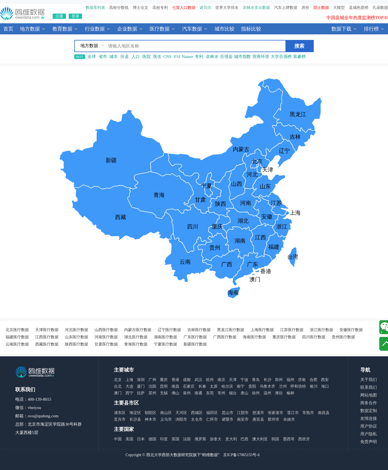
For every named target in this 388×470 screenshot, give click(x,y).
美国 (129, 439)
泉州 (187, 393)
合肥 (313, 380)
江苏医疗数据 (291, 330)
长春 (202, 386)
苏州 (152, 393)
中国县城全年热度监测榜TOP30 (357, 18)
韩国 (275, 439)
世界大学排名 (227, 8)
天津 (233, 380)
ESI (177, 56)
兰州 (283, 386)
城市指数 (242, 56)
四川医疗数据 (313, 337)
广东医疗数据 (195, 337)
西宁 (129, 393)
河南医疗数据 (106, 337)
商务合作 (368, 403)
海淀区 (135, 413)
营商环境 (260, 56)
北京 (118, 380)
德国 (152, 439)
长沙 (267, 380)
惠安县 (258, 419)
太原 (214, 386)
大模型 (339, 8)
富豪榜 (299, 56)
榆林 (290, 393)
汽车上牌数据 (285, 8)
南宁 (240, 386)
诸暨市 (227, 419)
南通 (198, 393)
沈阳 (152, 386)
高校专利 (160, 8)
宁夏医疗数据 (165, 344)
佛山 (175, 393)
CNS (167, 56)
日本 (141, 439)
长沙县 (135, 419)
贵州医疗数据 (343, 337)
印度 (164, 439)
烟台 (233, 393)
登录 (75, 16)
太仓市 (197, 419)
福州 (290, 380)
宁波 (244, 380)
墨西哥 (289, 439)
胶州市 (273, 419)
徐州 (256, 393)
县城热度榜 (358, 8)
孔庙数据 (380, 8)
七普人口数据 (183, 8)
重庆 (164, 380)
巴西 (244, 439)
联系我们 (368, 387)
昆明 (164, 386)
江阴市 (243, 413)
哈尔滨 (227, 386)
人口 (135, 56)
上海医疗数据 (262, 330)
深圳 (141, 380)
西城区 (197, 413)
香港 (175, 380)
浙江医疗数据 (321, 330)
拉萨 (141, 393)
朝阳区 (150, 413)
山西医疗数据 (106, 330)
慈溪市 (258, 413)
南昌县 (324, 413)
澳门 (118, 393)
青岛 (256, 380)
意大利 (231, 439)
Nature (187, 56)
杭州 (210, 380)
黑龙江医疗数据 (230, 330)
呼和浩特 (298, 386)
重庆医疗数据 (284, 337)
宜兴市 (120, 419)
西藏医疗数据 (46, 344)
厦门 (141, 386)
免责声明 (368, 441)
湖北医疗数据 (135, 337)
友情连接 (368, 418)
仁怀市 (212, 419)
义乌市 (166, 419)
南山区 (166, 413)
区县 (125, 56)
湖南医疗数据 (165, 337)
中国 (118, 439)
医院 (146, 56)
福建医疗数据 (17, 337)
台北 (118, 386)
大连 (129, 386)
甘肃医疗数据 (106, 344)
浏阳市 (181, 419)
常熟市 (308, 413)
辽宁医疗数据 (169, 330)
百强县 (226, 56)
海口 (325, 386)
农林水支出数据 (256, 8)
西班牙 (304, 439)
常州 (221, 393)
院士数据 (321, 8)
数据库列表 (95, 8)
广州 (152, 380)
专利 (199, 56)
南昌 (175, 386)
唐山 (244, 393)
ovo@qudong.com (43, 416)
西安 (325, 380)
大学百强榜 (281, 56)
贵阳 (252, 386)
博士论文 (140, 8)
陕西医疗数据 (76, 344)
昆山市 (227, 413)
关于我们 (368, 379)
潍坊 (279, 393)
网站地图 (368, 395)
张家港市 (275, 413)
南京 (221, 380)
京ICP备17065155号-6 (241, 455)
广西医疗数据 (224, 337)
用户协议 (368, 426)
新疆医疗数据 (195, 344)
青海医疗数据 (135, 344)
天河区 (181, 413)
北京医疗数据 (17, 330)
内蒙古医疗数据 (137, 330)
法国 (187, 439)
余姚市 (289, 419)
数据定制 (368, 410)
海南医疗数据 (254, 337)
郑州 (279, 380)
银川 (314, 386)
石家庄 (189, 386)
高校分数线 (119, 8)
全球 (92, 56)
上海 (129, 380)
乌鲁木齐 (267, 386)
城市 (113, 56)
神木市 (150, 419)
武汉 (198, 380)
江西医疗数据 (46, 337)
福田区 (212, 413)
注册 (59, 16)
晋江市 (293, 413)
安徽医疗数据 (351, 330)
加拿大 (215, 439)
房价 (305, 8)
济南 (302, 380)
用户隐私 (368, 434)
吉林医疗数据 (199, 330)
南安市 (243, 419)
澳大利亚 (260, 439)
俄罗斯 (200, 439)
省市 (103, 56)
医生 (157, 56)
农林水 (212, 56)
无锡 (164, 393)
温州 (267, 393)
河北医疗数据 (76, 330)
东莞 (210, 393)
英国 (175, 439)
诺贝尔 (205, 8)
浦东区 (120, 413)
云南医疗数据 (17, 344)
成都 (187, 380)
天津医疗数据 (46, 330)
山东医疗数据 (76, 337)
